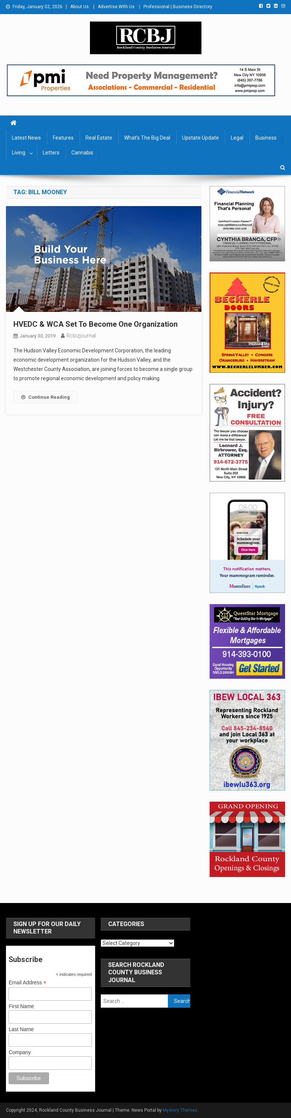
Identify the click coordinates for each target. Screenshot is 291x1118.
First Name (21, 1006)
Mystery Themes (180, 1110)
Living (18, 153)
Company (20, 1052)
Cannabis (82, 153)
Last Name (21, 1029)
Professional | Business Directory (177, 6)
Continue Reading (45, 397)
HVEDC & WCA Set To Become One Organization (95, 324)
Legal (237, 138)
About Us (79, 6)
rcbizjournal (81, 336)
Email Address (27, 982)
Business (266, 138)
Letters (51, 153)
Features (63, 138)
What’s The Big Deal (147, 138)
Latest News (26, 138)
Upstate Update (200, 138)
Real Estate (98, 138)
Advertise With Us (116, 6)
